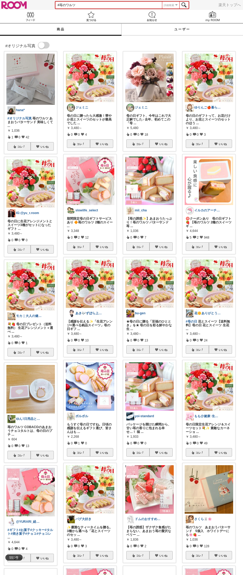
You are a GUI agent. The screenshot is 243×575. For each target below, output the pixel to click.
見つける (91, 16)
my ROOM (212, 16)
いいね (44, 146)
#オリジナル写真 (19, 118)
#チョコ (31, 534)
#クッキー (37, 530)
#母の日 (191, 321)
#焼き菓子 (18, 534)
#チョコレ (44, 534)
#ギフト (13, 530)
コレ (21, 146)
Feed (30, 16)
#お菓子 (24, 530)
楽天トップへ (229, 5)
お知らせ (152, 16)
